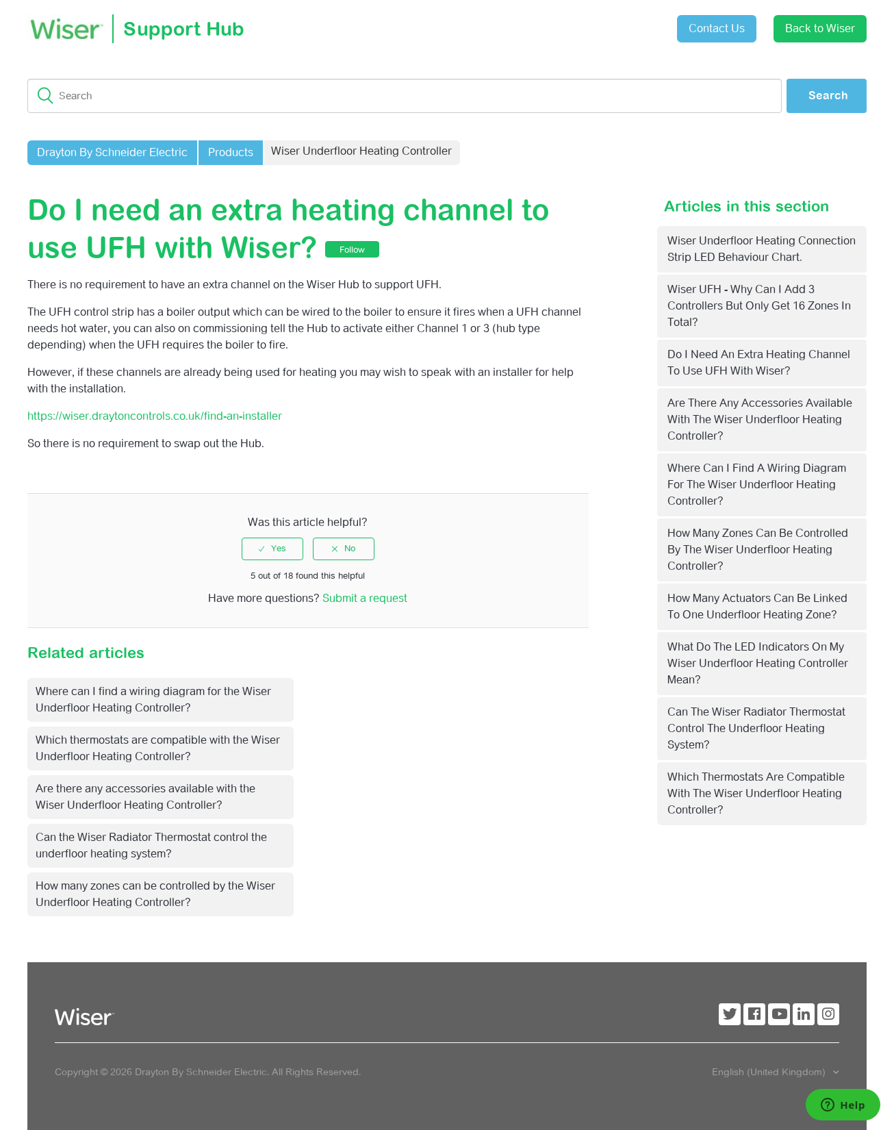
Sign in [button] (632, 21)
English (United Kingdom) (770, 1071)
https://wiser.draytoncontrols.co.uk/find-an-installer (154, 416)
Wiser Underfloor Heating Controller (361, 151)
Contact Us (717, 28)
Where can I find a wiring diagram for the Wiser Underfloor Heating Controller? (756, 484)
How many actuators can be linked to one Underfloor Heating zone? (757, 606)
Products (230, 152)
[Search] (404, 96)
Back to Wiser (820, 28)
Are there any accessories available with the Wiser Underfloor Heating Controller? (759, 419)
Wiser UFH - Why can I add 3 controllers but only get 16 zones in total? (759, 306)
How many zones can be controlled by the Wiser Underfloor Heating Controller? (757, 550)
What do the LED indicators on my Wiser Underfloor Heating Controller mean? (757, 663)
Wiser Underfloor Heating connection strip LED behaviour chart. (761, 249)
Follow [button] (352, 249)
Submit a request (555, 23)
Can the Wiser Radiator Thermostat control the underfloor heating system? (756, 728)
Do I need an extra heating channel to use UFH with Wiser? (758, 362)
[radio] (272, 549)
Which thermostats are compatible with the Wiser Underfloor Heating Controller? (756, 793)
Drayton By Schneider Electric (112, 152)
